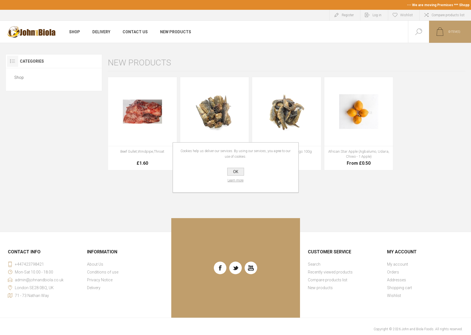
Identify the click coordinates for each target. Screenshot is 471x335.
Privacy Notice (100, 280)
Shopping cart (399, 288)
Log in (376, 15)
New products (320, 288)
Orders (393, 272)
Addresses (396, 280)
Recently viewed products (330, 272)
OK (235, 171)
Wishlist (394, 295)
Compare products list (448, 15)
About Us (95, 264)
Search (314, 264)
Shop (19, 77)
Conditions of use (102, 272)
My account (397, 264)
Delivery (93, 288)
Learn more (235, 180)
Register (348, 15)
